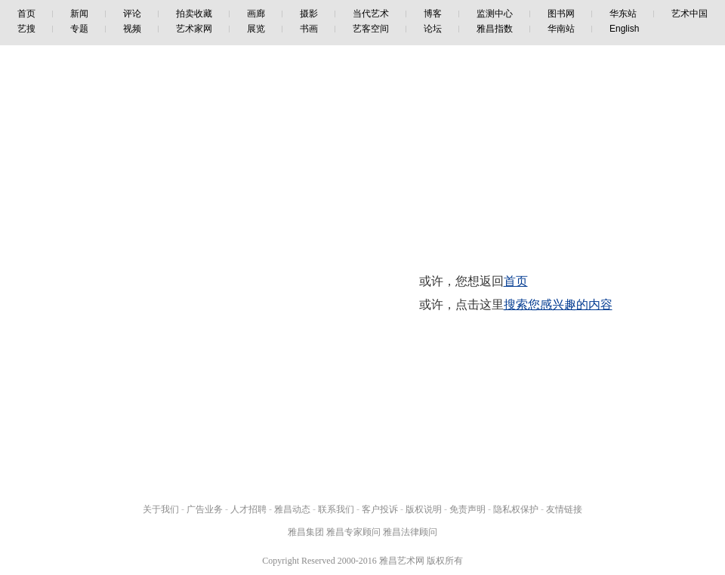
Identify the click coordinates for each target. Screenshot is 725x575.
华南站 (561, 28)
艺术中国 (689, 13)
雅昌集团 (306, 532)
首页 (26, 13)
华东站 (623, 13)
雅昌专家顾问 (353, 532)
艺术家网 (194, 28)
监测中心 (495, 13)
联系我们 (336, 509)
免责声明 (467, 509)
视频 (132, 28)
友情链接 (564, 509)
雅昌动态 (292, 509)
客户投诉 (380, 509)
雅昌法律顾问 (410, 532)
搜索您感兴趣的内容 (558, 304)
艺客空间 (371, 28)
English (624, 28)
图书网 (561, 13)
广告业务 (205, 509)
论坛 (433, 28)
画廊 (256, 13)
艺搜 (26, 28)
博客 (433, 13)
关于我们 (161, 509)
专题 (79, 28)
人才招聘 (248, 509)
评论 (132, 13)
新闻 (79, 13)
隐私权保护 (515, 509)
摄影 (309, 13)
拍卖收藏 (194, 13)
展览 (256, 28)
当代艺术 (371, 13)
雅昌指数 (495, 28)
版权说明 (424, 509)
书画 (309, 28)
